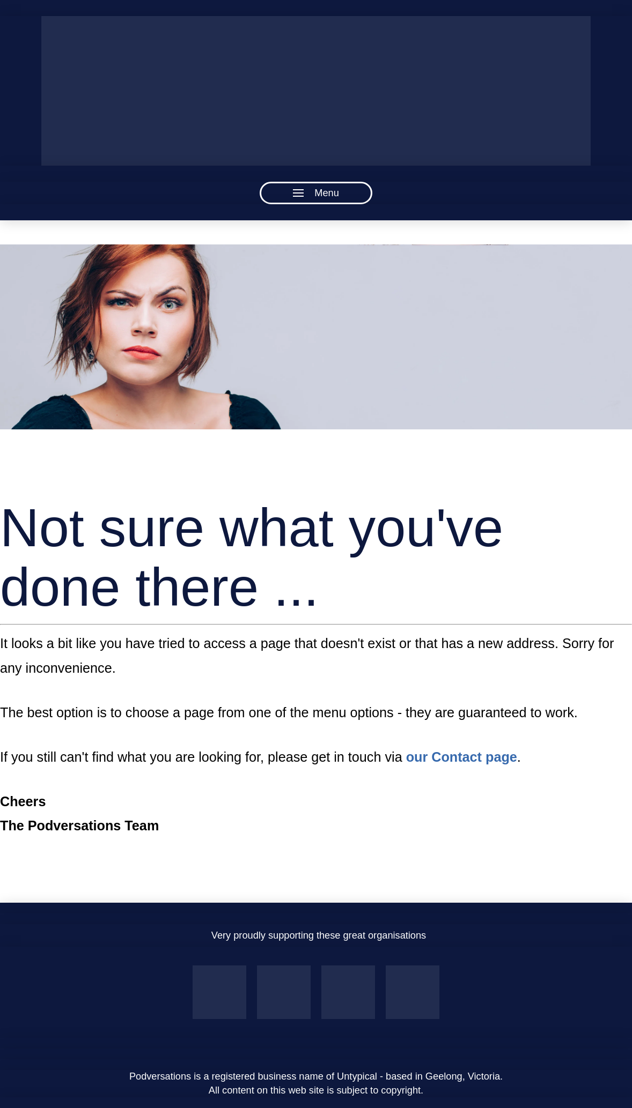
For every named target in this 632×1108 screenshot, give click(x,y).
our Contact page (461, 756)
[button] (316, 193)
